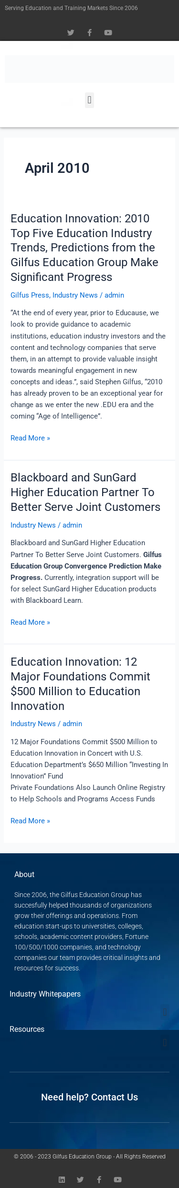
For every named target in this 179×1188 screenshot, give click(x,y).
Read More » (30, 437)
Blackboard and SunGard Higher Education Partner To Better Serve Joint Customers (85, 492)
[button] (89, 100)
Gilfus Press (30, 295)
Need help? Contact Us (89, 1097)
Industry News (75, 295)
